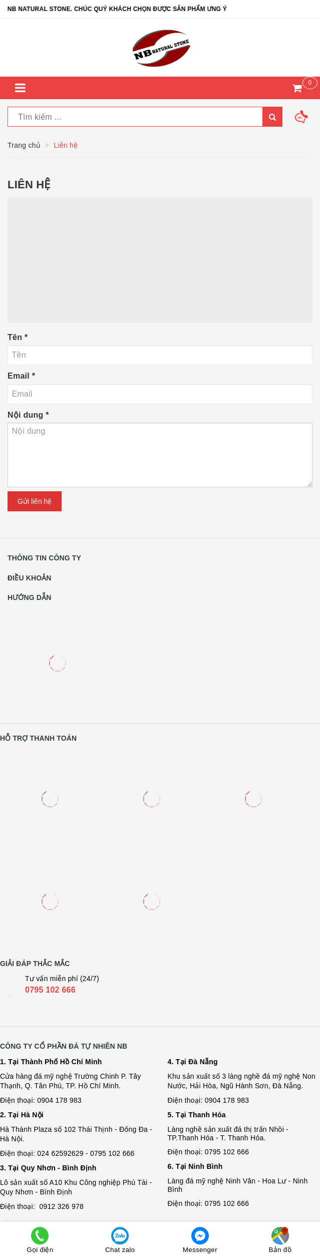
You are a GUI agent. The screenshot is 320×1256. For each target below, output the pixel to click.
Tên (18, 337)
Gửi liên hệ (35, 501)
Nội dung (28, 415)
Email (21, 376)
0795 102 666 (50, 990)
